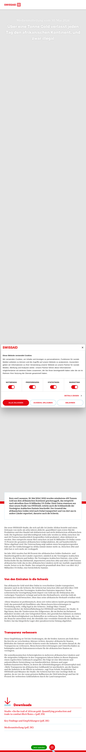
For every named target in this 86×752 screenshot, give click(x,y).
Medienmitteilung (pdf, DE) (43, 726)
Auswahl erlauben (43, 403)
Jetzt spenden (39, 747)
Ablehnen (70, 403)
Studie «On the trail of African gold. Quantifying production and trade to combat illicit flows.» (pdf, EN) (43, 711)
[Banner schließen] (82, 347)
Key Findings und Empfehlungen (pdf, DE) (43, 719)
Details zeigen (71, 396)
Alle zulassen (15, 403)
